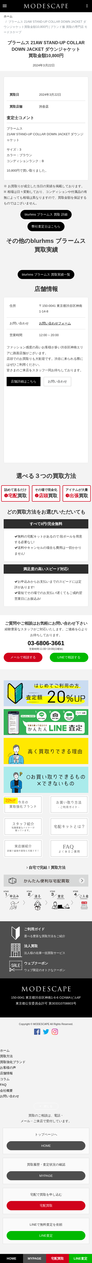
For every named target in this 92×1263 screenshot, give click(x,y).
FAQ (3, 1085)
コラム (5, 1079)
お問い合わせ (57, 381)
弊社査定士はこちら (46, 226)
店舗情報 (6, 1073)
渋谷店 (44, 106)
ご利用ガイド (34, 929)
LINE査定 (46, 1235)
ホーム (8, 16)
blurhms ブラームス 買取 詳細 (46, 214)
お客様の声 (8, 1067)
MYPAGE (46, 1176)
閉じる (46, 1106)
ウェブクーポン (36, 963)
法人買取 (31, 946)
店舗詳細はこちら (23, 381)
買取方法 (6, 1056)
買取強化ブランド (13, 1062)
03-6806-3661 (46, 643)
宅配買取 (46, 1205)
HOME (46, 1146)
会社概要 (6, 1090)
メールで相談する (23, 657)
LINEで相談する (68, 657)
